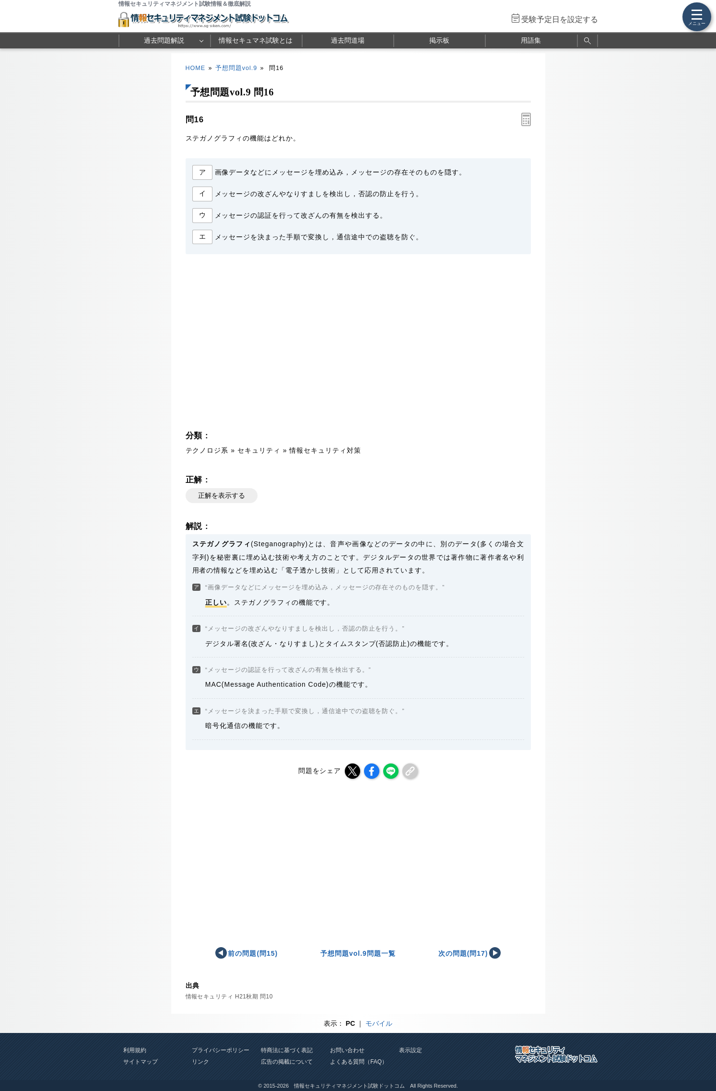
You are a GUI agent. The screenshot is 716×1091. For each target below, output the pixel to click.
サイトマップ (140, 1061)
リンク (200, 1061)
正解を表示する (221, 495)
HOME (196, 68)
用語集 (531, 40)
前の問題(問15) (253, 953)
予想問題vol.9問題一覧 (358, 953)
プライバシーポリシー (220, 1050)
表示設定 (410, 1050)
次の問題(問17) (463, 953)
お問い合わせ (347, 1050)
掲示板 (439, 40)
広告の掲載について (287, 1061)
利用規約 (134, 1050)
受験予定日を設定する (559, 19)
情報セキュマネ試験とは (256, 40)
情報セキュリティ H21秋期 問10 (229, 996)
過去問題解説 (164, 40)
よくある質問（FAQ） (358, 1061)
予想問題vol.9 (236, 68)
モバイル (378, 1023)
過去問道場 (347, 40)
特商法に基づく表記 (287, 1050)
